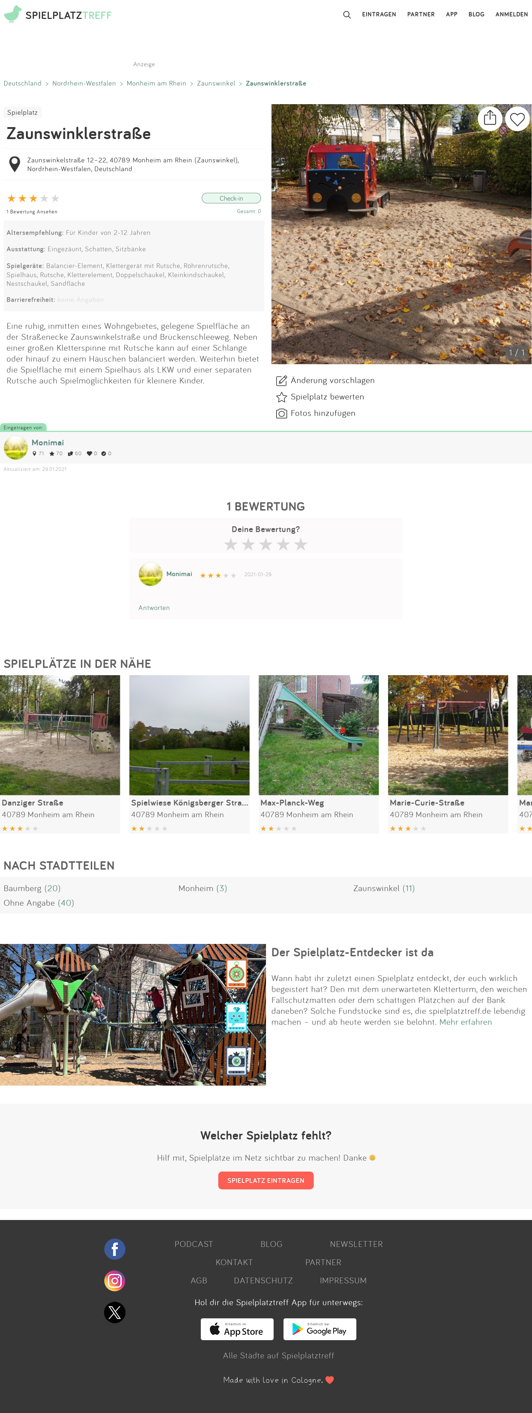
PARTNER (421, 15)
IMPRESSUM (343, 1280)
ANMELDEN (512, 15)
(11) (409, 887)
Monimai (48, 442)
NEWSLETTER (356, 1243)
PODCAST (194, 1243)
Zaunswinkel (216, 83)
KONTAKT (234, 1261)
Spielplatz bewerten (327, 396)
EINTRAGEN (379, 15)
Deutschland (23, 83)
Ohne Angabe (29, 902)
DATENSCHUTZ (263, 1280)
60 (75, 453)
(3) (221, 887)
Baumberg (23, 887)
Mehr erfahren (465, 1021)
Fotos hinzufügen (323, 412)
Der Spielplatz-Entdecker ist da (352, 952)
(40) (66, 902)
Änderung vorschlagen (333, 379)
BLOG (477, 15)
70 (56, 453)
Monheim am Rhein (157, 83)
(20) (52, 887)
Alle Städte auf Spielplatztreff (279, 1355)
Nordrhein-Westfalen (84, 83)
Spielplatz (22, 112)
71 (38, 453)
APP (452, 15)
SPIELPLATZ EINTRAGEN (266, 1180)
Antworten (154, 607)
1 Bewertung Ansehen (32, 211)
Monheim (196, 887)
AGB (199, 1280)
